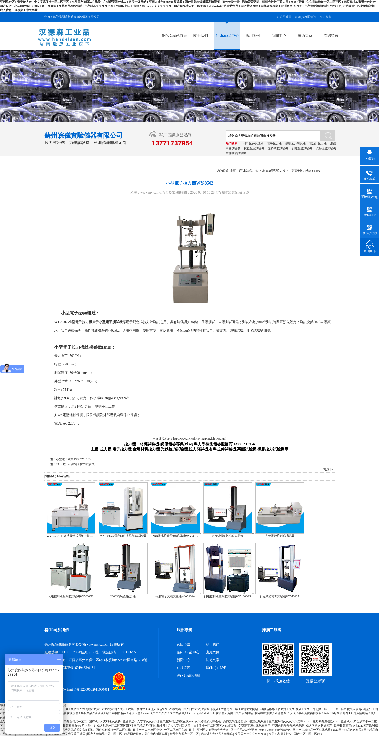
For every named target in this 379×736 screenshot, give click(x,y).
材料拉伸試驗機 (253, 143)
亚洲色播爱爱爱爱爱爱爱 (288, 725)
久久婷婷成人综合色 (208, 721)
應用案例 (253, 35)
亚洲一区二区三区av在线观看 (218, 725)
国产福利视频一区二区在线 (113, 729)
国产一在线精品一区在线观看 (312, 729)
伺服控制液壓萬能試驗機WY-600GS (71, 596)
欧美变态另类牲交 (280, 734)
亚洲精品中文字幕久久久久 (140, 721)
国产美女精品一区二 (74, 721)
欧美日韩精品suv (345, 725)
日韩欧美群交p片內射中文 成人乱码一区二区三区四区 (97, 725)
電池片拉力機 (318, 143)
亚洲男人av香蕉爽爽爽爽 (213, 729)
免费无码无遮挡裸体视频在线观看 (245, 721)
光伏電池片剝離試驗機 (279, 536)
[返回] (327, 469)
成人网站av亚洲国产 (319, 725)
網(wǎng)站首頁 (174, 35)
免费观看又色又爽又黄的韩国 (67, 734)
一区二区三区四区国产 (31, 734)
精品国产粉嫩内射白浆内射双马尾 (146, 734)
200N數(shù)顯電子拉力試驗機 (75, 464)
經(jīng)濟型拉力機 (273, 170)
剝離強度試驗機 (302, 148)
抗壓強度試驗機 (326, 148)
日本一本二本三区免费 (148, 729)
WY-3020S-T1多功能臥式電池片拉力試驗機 (74, 536)
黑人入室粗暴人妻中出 (182, 725)
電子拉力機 (274, 143)
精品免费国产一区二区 (184, 734)
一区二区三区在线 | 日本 (180, 729)
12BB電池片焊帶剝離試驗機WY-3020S (175, 536)
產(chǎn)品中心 (227, 35)
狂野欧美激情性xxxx (326, 721)
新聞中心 (279, 35)
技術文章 (305, 35)
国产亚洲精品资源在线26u (177, 721)
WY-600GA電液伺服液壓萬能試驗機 (123, 536)
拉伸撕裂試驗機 (236, 153)
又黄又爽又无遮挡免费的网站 (75, 729)
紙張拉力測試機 (295, 143)
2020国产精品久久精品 (347, 729)
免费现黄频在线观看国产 (254, 725)
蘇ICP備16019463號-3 (77, 668)
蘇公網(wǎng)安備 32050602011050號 (77, 689)
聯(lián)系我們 (307, 17)
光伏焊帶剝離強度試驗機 (227, 536)
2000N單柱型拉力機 (123, 596)
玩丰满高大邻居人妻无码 (217, 734)
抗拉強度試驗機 (254, 148)
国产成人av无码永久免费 (105, 721)
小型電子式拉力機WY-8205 (73, 459)
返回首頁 (285, 17)
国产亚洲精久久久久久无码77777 (290, 721)
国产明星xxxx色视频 (244, 729)
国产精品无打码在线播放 (150, 725)
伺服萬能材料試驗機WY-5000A (279, 596)
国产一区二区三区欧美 (309, 734)
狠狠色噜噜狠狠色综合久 (275, 729)
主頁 (233, 170)
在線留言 (329, 17)
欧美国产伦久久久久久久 (251, 734)
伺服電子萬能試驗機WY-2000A (175, 596)
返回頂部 (183, 644)
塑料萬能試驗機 (278, 148)
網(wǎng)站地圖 (188, 675)
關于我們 (200, 35)
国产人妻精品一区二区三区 (105, 734)
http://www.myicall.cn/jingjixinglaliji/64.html (199, 438)
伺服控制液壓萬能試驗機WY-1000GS (227, 596)
